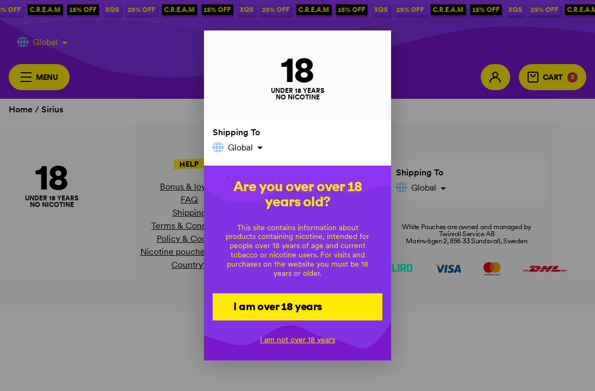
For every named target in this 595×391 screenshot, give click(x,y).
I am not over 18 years (297, 339)
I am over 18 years (277, 306)
